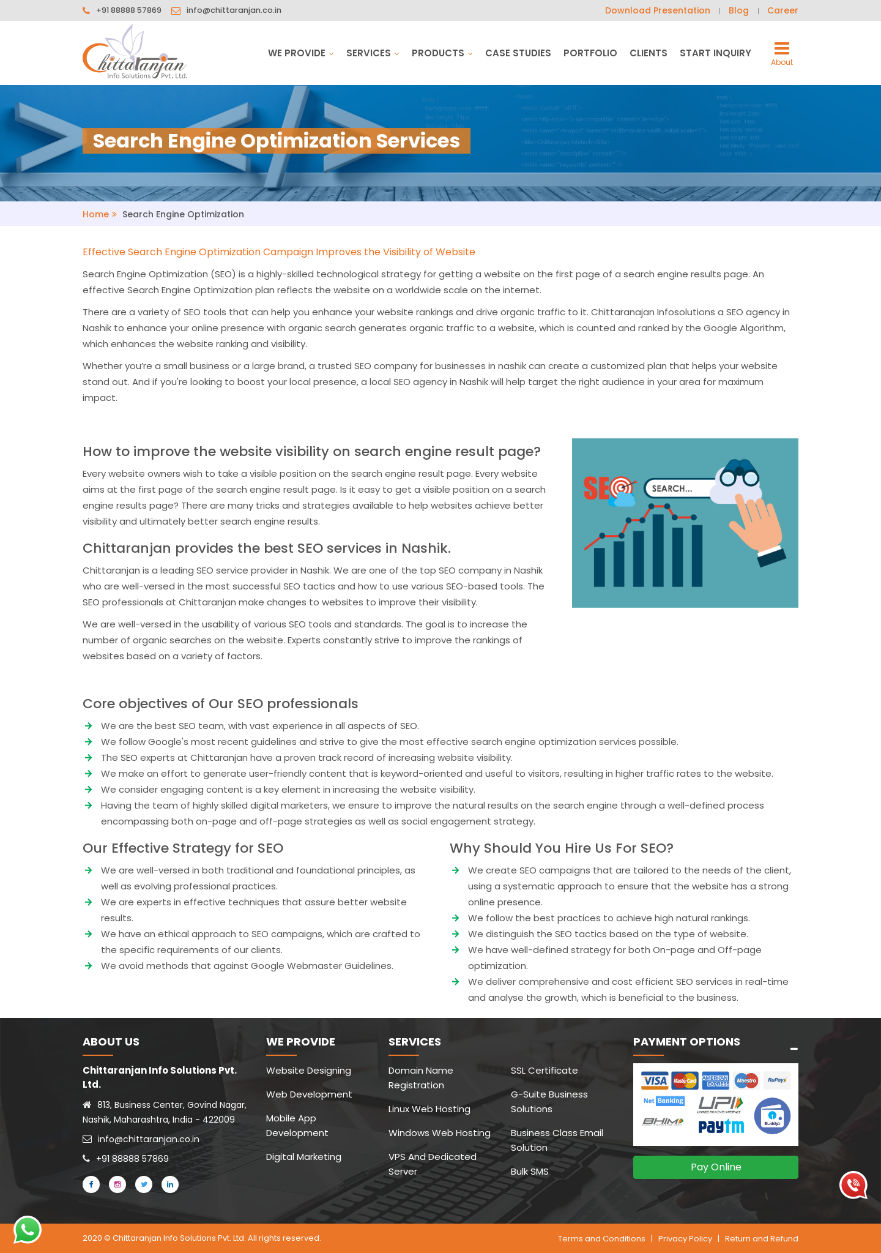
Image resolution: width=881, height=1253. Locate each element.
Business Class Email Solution (557, 1140)
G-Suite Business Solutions (549, 1101)
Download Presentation (657, 10)
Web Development (309, 1094)
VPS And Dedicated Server (432, 1164)
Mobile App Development (297, 1125)
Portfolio (590, 53)
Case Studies (518, 53)
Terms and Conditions (601, 1238)
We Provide (301, 53)
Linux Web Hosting (429, 1108)
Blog (739, 10)
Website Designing (308, 1070)
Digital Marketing (303, 1156)
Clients (648, 53)
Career (782, 10)
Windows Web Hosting (439, 1132)
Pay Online (716, 1167)
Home (96, 214)
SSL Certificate (544, 1070)
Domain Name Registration (420, 1077)
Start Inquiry (715, 53)
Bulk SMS (530, 1171)
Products (442, 53)
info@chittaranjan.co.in (234, 11)
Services (373, 53)
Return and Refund (761, 1238)
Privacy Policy (685, 1238)
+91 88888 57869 (129, 11)
